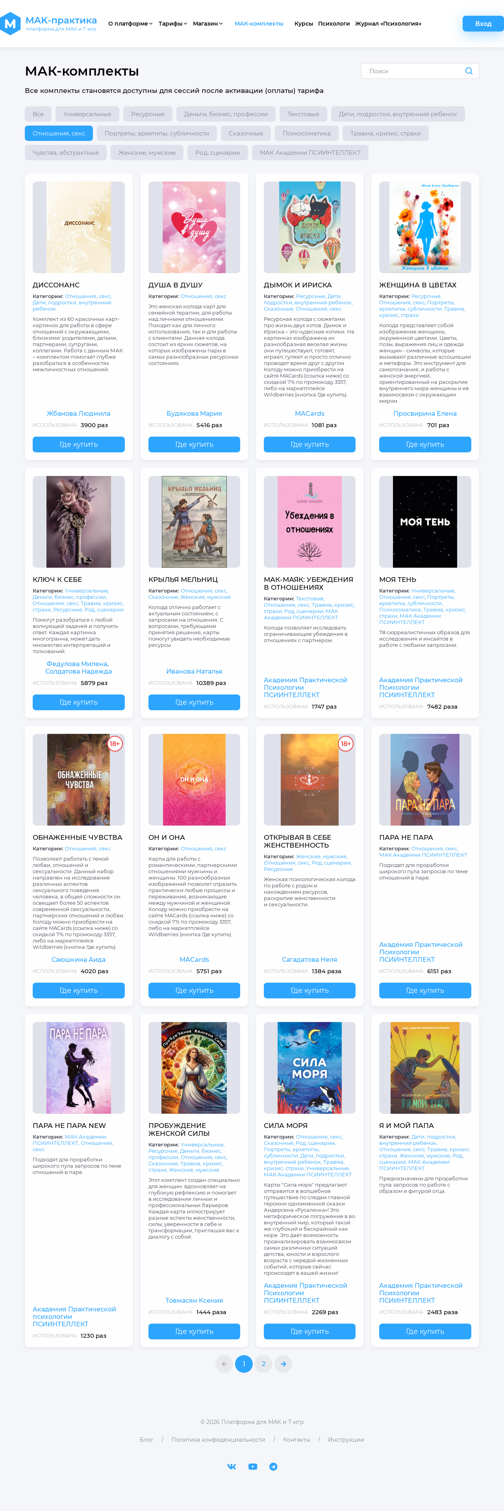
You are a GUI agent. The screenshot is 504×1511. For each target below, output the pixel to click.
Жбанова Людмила (78, 413)
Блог (147, 1439)
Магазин (208, 23)
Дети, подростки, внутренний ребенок (398, 114)
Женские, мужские (147, 152)
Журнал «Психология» (388, 23)
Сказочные (246, 133)
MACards (309, 413)
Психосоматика (307, 133)
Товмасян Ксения (194, 1300)
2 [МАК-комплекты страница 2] (263, 1364)
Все (38, 114)
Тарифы (173, 23)
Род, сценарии (217, 152)
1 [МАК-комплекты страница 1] (244, 1364)
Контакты (296, 1439)
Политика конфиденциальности (218, 1439)
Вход (483, 24)
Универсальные (87, 114)
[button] (224, 1364)
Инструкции (346, 1439)
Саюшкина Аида (79, 959)
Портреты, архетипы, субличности (157, 133)
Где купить (78, 444)
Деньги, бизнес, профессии (226, 114)
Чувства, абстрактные (66, 152)
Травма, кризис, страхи (385, 133)
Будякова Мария (194, 413)
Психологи (334, 23)
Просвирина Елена (425, 413)
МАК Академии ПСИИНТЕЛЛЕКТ (310, 152)
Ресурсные (148, 114)
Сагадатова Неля (309, 959)
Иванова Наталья (194, 671)
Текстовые (303, 114)
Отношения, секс (59, 133)
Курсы (304, 23)
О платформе (131, 23)
